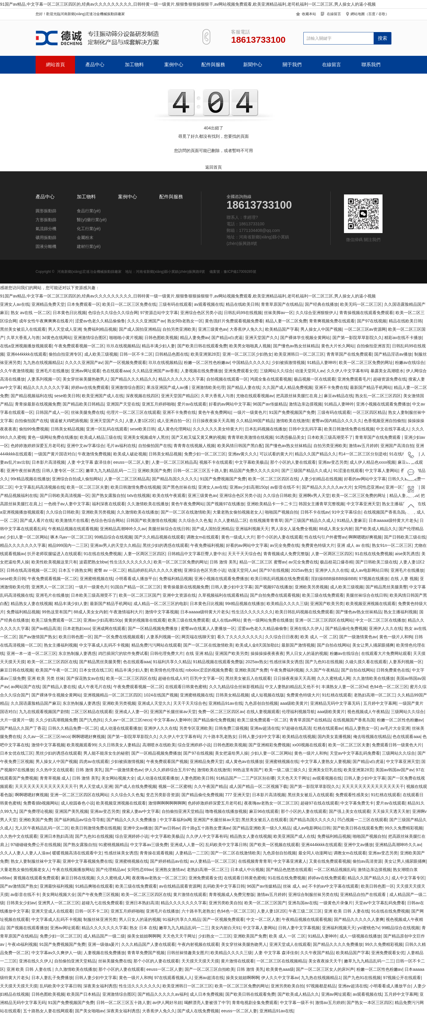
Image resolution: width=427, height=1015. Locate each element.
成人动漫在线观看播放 (120, 728)
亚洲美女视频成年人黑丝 (146, 437)
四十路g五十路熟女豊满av (206, 828)
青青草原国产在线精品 (281, 304)
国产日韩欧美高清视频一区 (65, 495)
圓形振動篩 (46, 211)
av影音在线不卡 (284, 487)
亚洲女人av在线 (14, 304)
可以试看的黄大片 (276, 454)
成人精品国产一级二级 (104, 936)
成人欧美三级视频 (100, 354)
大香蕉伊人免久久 (246, 329)
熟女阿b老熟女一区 (185, 321)
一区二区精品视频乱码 (334, 869)
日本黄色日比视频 (69, 312)
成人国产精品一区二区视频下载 (258, 786)
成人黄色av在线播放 (244, 761)
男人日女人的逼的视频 (306, 653)
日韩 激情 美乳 (223, 562)
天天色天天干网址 (293, 778)
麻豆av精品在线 (338, 395)
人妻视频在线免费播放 (201, 370)
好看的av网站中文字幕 (230, 404)
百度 (371, 14)
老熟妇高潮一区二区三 (374, 695)
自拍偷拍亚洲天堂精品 (182, 811)
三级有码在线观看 (175, 304)
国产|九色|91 (91, 720)
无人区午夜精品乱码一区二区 (42, 828)
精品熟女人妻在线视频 (31, 603)
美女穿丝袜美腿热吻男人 (85, 379)
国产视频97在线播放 (225, 503)
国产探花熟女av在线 (85, 678)
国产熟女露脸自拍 (108, 495)
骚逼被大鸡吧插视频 (68, 420)
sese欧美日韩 (67, 395)
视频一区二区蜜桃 (175, 786)
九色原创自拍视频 (261, 703)
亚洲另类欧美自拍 (225, 902)
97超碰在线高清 (296, 728)
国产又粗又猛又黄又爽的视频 (198, 437)
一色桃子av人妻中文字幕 (67, 503)
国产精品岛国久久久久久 (174, 478)
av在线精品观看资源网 (180, 886)
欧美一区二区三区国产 (139, 595)
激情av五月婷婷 (363, 445)
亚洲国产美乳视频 (71, 811)
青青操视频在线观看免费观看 (366, 312)
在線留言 (334, 14)
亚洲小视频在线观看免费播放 (383, 404)
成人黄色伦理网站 (174, 429)
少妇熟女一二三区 (214, 936)
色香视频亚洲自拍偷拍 (384, 420)
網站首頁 (55, 64)
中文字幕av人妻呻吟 (172, 720)
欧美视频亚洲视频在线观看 (371, 603)
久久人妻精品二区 (230, 520)
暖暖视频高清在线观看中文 (77, 853)
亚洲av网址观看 (85, 370)
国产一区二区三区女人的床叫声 (325, 969)
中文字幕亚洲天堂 (363, 503)
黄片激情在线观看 (189, 894)
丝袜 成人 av (294, 886)
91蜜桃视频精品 (113, 844)
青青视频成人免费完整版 (286, 553)
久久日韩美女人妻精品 (119, 744)
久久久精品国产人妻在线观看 (148, 944)
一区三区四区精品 (369, 412)
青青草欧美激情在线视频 (250, 437)
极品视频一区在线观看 (314, 379)
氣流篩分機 (46, 229)
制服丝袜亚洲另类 (100, 919)
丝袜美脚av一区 (278, 312)
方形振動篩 (46, 220)
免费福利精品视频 (100, 329)
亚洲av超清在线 (264, 728)
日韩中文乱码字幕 (305, 429)
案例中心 (173, 64)
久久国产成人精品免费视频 (287, 387)
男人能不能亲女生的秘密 (106, 753)
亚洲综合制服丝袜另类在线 (313, 894)
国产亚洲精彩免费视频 (269, 744)
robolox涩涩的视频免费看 (209, 670)
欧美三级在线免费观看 (323, 595)
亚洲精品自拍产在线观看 (363, 894)
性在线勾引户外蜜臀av (325, 537)
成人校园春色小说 (77, 803)
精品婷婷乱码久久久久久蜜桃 (155, 570)
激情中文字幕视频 (161, 611)
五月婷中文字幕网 (379, 703)
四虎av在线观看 (94, 761)
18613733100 (411, 455)
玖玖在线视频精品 (123, 345)
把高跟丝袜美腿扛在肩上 (299, 395)
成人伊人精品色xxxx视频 (372, 462)
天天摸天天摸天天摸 (200, 961)
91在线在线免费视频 (103, 553)
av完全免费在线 (284, 545)
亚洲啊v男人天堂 (314, 495)
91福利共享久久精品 (172, 661)
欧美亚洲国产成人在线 (102, 395)
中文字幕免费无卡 (357, 803)
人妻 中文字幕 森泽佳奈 (89, 462)
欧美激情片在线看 (72, 520)
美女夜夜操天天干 (325, 961)
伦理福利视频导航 (298, 711)
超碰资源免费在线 (389, 379)
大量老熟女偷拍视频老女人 (237, 512)
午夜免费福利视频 (207, 545)
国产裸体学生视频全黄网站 (305, 337)
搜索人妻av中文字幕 (141, 811)
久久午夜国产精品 (210, 786)
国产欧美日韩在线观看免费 (202, 345)
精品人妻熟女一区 (361, 728)
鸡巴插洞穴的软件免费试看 (123, 653)
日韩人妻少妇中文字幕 (231, 587)
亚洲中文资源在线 (179, 595)
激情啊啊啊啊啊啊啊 (167, 803)
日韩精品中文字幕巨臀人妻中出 (197, 553)
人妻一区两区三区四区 (144, 553)
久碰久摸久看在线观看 (366, 661)
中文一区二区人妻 (263, 919)
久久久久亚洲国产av (146, 321)
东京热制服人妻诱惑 (77, 653)
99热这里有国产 (56, 611)
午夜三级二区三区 (305, 911)
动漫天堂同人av (309, 370)
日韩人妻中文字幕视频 (299, 927)
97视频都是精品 (321, 986)
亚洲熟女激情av (169, 869)
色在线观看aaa (116, 370)
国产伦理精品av (110, 869)
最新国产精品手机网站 (370, 387)
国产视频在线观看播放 (27, 927)
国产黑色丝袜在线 (179, 487)
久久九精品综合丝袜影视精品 (236, 686)
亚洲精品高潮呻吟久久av (123, 528)
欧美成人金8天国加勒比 (257, 645)
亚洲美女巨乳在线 (325, 769)
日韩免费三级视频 (231, 728)
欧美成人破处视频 (129, 454)
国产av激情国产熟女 (38, 636)
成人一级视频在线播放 (360, 936)
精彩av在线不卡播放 (403, 337)
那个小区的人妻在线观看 (293, 462)
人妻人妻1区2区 (140, 420)
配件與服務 (213, 64)
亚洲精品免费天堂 (48, 304)
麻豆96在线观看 (264, 811)
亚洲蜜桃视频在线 (96, 578)
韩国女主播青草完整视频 (321, 503)
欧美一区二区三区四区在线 (273, 478)
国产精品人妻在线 (243, 387)
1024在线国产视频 (161, 695)
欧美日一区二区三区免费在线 (129, 304)
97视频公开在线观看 (402, 977)
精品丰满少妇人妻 (158, 345)
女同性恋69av (140, 869)
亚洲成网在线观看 (108, 628)
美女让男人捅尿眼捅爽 (373, 645)
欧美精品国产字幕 (281, 329)
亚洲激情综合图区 (90, 337)
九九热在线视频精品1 (43, 362)
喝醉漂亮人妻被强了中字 (207, 1002)
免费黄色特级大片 (317, 545)
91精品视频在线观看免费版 (218, 661)
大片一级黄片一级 (16, 720)
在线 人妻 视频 (404, 578)
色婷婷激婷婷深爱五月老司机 (38, 445)
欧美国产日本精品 (83, 994)
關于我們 (292, 64)
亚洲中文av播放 (137, 828)
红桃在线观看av (328, 728)
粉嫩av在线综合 (409, 362)
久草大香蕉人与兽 (23, 337)
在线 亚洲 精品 (199, 653)
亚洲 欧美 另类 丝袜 (45, 678)
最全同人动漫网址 (315, 853)
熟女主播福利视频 (398, 503)
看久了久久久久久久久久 (240, 636)
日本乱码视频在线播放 (265, 429)
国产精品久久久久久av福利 (163, 994)
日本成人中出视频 (247, 869)
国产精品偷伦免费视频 (346, 628)
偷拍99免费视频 (34, 429)
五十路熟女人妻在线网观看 (48, 1010)
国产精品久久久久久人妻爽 (359, 919)
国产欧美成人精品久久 (375, 528)
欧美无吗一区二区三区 (361, 304)
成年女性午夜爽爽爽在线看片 (46, 321)
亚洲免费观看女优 (240, 370)
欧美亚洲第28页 (205, 354)
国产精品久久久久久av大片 (327, 487)
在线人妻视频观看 (263, 711)
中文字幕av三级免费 (149, 844)
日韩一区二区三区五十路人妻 (200, 470)
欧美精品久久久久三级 (287, 603)
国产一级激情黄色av (358, 636)
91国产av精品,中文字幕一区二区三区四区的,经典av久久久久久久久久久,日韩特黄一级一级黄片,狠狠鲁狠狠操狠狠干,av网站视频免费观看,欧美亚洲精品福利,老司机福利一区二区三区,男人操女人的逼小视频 (188, 4)
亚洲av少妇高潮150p (249, 487)
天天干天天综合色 (244, 553)
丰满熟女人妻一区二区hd (344, 686)
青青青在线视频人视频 (194, 445)
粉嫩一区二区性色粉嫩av (207, 362)
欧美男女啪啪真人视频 (250, 345)
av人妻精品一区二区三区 (213, 861)
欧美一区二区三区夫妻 (87, 487)
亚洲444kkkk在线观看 (27, 354)
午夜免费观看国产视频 (167, 761)
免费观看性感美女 (352, 794)
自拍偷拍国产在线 (31, 420)
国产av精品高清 (46, 628)
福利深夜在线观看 (108, 503)
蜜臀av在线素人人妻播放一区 (208, 628)
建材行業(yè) (89, 246)
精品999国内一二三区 (68, 545)
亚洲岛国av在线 (302, 902)
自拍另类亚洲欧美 (179, 329)
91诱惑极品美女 (290, 437)
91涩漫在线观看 (348, 470)
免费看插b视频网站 (41, 803)
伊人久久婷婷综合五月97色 (170, 769)
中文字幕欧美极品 (251, 462)
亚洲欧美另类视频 (98, 512)
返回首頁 (213, 167)
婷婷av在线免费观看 (90, 387)
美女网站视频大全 (118, 778)
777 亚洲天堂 (237, 794)
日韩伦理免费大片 (166, 653)
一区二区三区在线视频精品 (281, 961)
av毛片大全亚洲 (395, 728)
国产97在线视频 (372, 321)
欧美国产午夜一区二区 (56, 670)
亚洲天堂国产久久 (261, 337)
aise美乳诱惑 (407, 553)
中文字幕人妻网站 (381, 470)
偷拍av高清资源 (367, 861)
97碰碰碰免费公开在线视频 (36, 844)
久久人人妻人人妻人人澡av (25, 853)
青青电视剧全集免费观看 (255, 1002)
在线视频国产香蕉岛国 (384, 512)
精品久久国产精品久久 (315, 454)
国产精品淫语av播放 (393, 354)
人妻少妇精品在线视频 (321, 478)
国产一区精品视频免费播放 (153, 628)
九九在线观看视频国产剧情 (44, 711)
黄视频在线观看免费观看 (36, 877)
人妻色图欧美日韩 (197, 778)
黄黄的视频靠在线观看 (145, 620)
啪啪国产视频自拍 (281, 512)
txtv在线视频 (138, 495)
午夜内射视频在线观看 (198, 944)
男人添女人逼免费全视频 (294, 528)
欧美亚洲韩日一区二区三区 (299, 354)
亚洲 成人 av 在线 (353, 545)
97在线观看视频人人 (173, 977)
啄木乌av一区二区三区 (71, 537)
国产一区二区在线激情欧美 (186, 512)
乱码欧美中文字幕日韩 (226, 844)
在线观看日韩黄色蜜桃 (186, 686)
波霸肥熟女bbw (93, 562)
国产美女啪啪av (89, 1010)
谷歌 (381, 14)
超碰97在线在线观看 (319, 803)
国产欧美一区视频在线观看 (274, 844)
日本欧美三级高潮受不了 (330, 437)
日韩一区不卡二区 (136, 354)
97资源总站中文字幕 (159, 312)
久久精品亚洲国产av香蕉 (155, 370)
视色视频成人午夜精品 (368, 711)
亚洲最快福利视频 (56, 886)
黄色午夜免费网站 (214, 412)
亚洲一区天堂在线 (402, 487)
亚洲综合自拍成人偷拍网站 (77, 478)
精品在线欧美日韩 (242, 304)
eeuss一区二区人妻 (131, 462)
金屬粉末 (85, 237)
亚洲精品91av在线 (225, 703)
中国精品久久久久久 (251, 362)
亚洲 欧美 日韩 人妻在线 (346, 911)
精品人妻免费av (194, 337)
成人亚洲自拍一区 (173, 420)
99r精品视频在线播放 (30, 478)
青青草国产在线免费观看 (349, 354)
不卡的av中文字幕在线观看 (333, 886)
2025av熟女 (302, 570)
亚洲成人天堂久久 (154, 703)
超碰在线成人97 (173, 678)
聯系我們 (370, 64)
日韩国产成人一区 (52, 412)
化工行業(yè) (89, 229)
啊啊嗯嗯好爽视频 (365, 537)
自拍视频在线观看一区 (227, 379)
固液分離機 (46, 246)
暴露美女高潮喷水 (387, 370)
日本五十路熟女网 (75, 570)
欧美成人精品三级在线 (100, 437)
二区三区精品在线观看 (91, 711)
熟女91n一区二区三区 (392, 545)
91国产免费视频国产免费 (292, 412)
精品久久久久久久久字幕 (181, 379)
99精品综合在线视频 (113, 537)
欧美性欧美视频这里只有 (54, 562)
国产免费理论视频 (35, 811)
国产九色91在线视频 (324, 661)
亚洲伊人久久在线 (331, 570)
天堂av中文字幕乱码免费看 (355, 753)
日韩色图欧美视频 (161, 337)
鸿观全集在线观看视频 (270, 379)
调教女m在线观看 (203, 537)
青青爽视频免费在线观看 (332, 321)
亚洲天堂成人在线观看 (52, 911)
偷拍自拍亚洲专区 (65, 354)
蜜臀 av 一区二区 (110, 570)
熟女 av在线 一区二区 (31, 312)
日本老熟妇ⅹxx (76, 628)
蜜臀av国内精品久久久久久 (337, 420)
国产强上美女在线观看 (349, 811)
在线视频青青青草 (266, 520)
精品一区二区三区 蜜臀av (262, 562)
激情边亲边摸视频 (305, 404)
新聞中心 (252, 64)
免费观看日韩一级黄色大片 (397, 744)
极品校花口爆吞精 (336, 562)
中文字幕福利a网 (175, 819)
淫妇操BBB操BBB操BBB (333, 578)
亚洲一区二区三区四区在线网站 (324, 620)
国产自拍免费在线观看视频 (275, 595)
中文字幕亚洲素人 (290, 861)
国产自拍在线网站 (333, 645)
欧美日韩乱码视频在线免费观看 (280, 578)
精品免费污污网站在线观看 (156, 645)
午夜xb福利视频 (22, 944)
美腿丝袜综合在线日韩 (168, 528)
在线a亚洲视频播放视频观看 (26, 345)
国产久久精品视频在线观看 (159, 537)
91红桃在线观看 (336, 695)
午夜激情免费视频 (94, 454)
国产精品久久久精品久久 (133, 379)
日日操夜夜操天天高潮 (213, 420)
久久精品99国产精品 (255, 420)
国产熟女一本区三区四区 (369, 1002)
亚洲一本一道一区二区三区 (31, 653)
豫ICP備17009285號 (240, 272)
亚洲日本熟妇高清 (56, 836)
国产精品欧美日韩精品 (83, 404)
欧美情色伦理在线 (166, 670)
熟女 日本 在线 (143, 927)
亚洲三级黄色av (212, 329)
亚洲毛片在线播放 (52, 370)
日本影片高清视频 (48, 462)
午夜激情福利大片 (126, 611)
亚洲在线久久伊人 (306, 628)
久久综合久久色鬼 (195, 520)
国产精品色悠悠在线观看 (289, 869)
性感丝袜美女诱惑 (286, 661)
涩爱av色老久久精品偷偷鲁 (100, 321)
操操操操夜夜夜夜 (267, 653)
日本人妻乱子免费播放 (52, 977)
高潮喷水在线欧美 (159, 744)
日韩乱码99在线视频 (243, 312)
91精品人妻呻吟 (322, 362)
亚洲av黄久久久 (242, 454)
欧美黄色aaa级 (280, 969)
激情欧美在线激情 (292, 420)
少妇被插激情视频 (288, 362)
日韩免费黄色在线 (393, 670)
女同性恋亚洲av (368, 487)
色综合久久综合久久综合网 (113, 312)
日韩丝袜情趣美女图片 (187, 952)
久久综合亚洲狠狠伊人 (316, 312)
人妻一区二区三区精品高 (174, 462)
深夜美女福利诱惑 (100, 986)
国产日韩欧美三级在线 (405, 537)
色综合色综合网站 (107, 520)
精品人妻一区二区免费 (286, 321)
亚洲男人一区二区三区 (52, 587)
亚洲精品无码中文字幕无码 (335, 703)
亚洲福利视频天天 (252, 528)
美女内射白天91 (226, 927)
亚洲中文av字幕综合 (85, 445)
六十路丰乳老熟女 (219, 736)
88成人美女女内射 (336, 528)
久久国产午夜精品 (322, 670)
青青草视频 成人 (55, 778)
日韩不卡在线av (315, 512)
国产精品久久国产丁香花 (23, 728)
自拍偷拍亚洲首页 (373, 345)
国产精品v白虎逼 (227, 337)
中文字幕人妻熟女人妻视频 (325, 761)
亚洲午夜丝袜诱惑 (23, 470)
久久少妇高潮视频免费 (56, 720)
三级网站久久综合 (276, 370)
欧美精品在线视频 (299, 736)
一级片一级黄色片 (250, 412)
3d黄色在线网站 (56, 337)
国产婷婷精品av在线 (169, 861)
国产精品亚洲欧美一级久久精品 (261, 828)
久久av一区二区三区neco (128, 720)
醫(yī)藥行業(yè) (91, 220)
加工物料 (134, 64)
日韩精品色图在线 (171, 354)
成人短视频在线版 (267, 695)
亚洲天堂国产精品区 (179, 395)
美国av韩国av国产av (394, 769)
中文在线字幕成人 (392, 429)
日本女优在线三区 (95, 670)
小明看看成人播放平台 (136, 578)
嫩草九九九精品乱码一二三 (111, 470)
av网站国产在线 (25, 686)
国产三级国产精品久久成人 (306, 470)
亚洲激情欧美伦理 (208, 387)
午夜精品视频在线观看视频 (73, 528)
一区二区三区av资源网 (365, 329)
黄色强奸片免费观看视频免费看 (234, 321)
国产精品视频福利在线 (31, 395)
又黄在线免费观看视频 (329, 861)
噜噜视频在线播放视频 (226, 811)
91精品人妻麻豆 (352, 520)
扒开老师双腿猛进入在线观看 (54, 553)
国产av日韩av (167, 828)
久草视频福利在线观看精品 (223, 595)
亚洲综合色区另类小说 (201, 312)
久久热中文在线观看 (54, 769)
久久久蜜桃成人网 (333, 678)
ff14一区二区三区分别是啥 (363, 454)
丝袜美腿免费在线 (87, 412)
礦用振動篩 (46, 237)
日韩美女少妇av (21, 902)
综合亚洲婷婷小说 (194, 744)
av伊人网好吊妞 (167, 1002)
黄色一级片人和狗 (395, 636)
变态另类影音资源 (162, 794)
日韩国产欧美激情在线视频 (151, 520)
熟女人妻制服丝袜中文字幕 (35, 861)
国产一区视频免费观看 (125, 362)
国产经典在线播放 (321, 304)
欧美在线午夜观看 (169, 495)
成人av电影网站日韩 (369, 570)
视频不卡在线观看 (215, 462)
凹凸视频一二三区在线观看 (362, 819)
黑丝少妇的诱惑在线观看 (165, 545)
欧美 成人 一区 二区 (318, 636)
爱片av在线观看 (192, 404)
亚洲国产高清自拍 (397, 445)
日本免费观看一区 (83, 304)
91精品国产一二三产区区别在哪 (245, 778)
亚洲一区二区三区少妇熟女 (247, 354)
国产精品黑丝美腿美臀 (386, 587)
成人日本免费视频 (206, 994)
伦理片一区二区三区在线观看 (133, 412)
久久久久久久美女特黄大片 (218, 429)
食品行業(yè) (89, 211)
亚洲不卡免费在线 (331, 387)
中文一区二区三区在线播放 (380, 620)
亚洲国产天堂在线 (123, 404)
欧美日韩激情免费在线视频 (349, 429)
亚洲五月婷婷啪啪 (158, 404)
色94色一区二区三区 (389, 686)
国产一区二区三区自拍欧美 (210, 969)
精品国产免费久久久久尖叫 (254, 470)
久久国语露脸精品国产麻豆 (35, 703)
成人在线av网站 (226, 620)
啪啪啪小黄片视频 (125, 337)
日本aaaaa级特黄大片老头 (393, 520)
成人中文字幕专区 (408, 877)
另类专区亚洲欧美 (195, 728)
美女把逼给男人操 (231, 753)
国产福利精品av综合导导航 (79, 819)
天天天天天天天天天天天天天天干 (46, 786)
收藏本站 (309, 14)
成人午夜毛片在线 (94, 686)
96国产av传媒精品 (269, 404)
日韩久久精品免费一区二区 (73, 728)
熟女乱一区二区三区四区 (378, 395)
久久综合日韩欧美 (279, 495)
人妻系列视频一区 (43, 379)
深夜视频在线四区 (142, 395)
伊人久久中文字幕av (280, 977)
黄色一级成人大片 (237, 537)
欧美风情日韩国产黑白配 (240, 445)
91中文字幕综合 (346, 512)
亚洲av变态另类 (333, 462)
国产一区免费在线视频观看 (119, 636)
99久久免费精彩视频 (404, 828)
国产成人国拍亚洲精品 (139, 329)
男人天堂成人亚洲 (64, 329)
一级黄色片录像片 (336, 902)
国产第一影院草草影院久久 (357, 337)
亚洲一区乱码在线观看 (107, 429)
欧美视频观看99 (81, 744)
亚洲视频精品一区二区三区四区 (112, 695)
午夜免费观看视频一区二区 (79, 345)
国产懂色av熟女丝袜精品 (296, 345)
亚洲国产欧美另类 (326, 603)
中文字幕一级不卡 (296, 1002)
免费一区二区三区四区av (221, 711)
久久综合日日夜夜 (281, 636)
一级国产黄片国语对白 (55, 454)
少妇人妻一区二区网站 (27, 537)
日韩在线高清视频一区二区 (31, 570)
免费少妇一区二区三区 (205, 454)
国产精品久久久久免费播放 (131, 819)
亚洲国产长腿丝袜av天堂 (173, 711)
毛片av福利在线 (121, 445)
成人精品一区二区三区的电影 (160, 603)
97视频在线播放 (373, 578)
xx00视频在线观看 (309, 744)
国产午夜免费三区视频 (98, 894)
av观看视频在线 (208, 304)
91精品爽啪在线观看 (94, 886)
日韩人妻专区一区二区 (62, 470)
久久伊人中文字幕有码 (347, 370)
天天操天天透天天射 (391, 811)
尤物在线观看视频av (255, 395)
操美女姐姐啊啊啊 (143, 936)
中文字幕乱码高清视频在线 (40, 487)
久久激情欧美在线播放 (148, 503)
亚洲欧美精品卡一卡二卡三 (272, 503)
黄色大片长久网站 (337, 345)
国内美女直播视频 (334, 736)
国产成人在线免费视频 (135, 786)
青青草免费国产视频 (146, 952)
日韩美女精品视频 (67, 429)
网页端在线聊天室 (198, 636)
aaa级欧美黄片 (294, 703)
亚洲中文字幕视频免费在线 (87, 861)
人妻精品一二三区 (191, 853)
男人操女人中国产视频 (321, 329)
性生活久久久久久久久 (130, 562)
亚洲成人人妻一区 (131, 711)
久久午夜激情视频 (16, 370)
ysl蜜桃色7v (368, 927)
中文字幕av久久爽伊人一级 (56, 952)
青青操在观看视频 (156, 853)
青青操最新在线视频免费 (37, 404)
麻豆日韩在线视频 (16, 670)
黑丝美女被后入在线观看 (23, 329)
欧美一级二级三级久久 (285, 769)
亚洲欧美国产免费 (154, 470)
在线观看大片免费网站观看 (386, 653)
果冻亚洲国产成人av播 (167, 387)
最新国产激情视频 (298, 645)
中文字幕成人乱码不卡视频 (104, 645)
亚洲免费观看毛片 (354, 379)
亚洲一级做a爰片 (103, 944)
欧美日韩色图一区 (75, 636)
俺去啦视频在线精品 (372, 736)
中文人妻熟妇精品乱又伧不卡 (292, 686)
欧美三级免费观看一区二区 (56, 620)
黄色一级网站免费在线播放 (52, 437)
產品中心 (94, 64)
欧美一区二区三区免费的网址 (366, 362)
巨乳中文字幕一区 (206, 678)
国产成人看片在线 (36, 520)
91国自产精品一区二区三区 (136, 587)
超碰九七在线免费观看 (102, 902)
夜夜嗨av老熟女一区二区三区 (271, 803)
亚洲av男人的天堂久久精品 (115, 545)
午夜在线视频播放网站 (73, 869)
